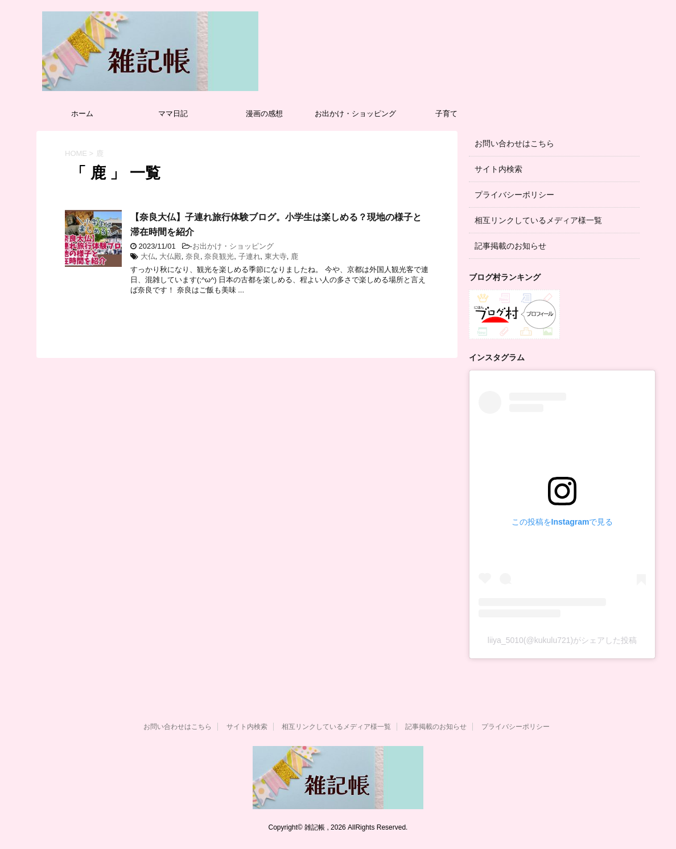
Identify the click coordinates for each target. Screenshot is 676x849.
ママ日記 (173, 113)
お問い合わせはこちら (514, 143)
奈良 (193, 256)
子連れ (249, 256)
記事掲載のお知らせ (510, 245)
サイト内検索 (498, 169)
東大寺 (276, 256)
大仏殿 (170, 256)
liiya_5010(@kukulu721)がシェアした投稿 (562, 640)
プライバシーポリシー (514, 194)
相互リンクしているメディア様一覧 (538, 220)
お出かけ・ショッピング (355, 113)
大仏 (148, 256)
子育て (446, 113)
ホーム (82, 113)
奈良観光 (219, 256)
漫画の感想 (264, 113)
